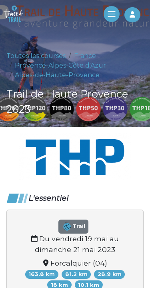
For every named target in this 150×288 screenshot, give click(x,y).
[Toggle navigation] (112, 14)
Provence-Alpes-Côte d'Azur (60, 65)
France (85, 56)
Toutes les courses (36, 56)
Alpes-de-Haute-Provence (57, 75)
